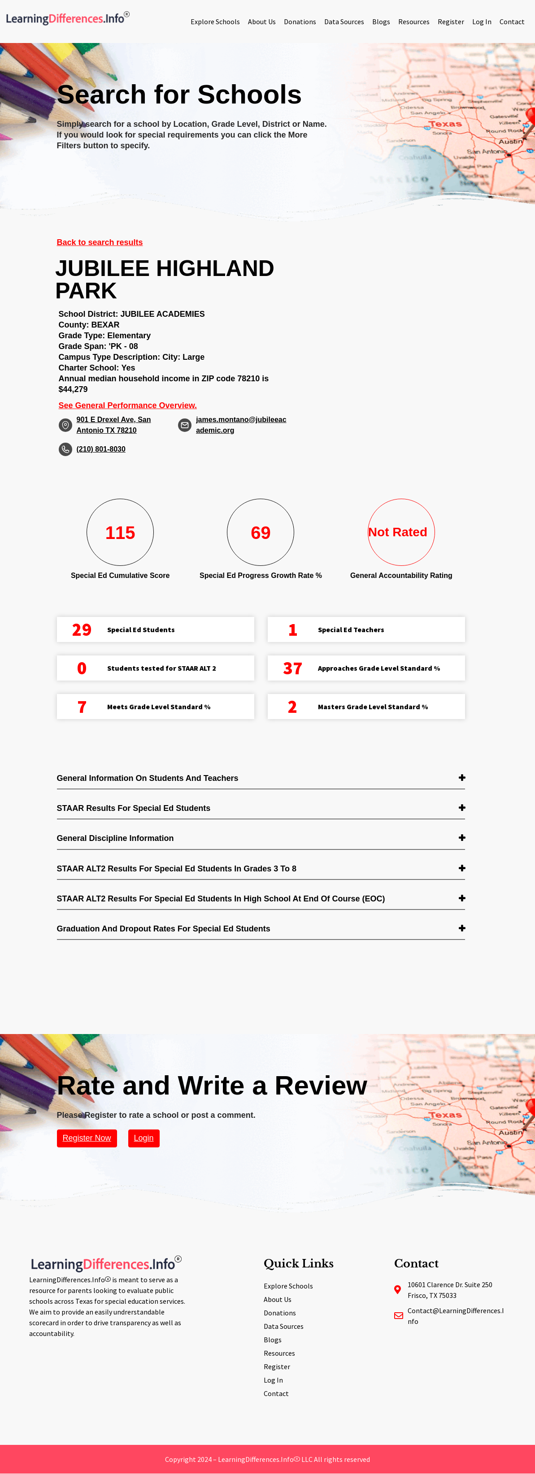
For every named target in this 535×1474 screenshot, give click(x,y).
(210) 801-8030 (101, 449)
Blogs (381, 21)
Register (451, 21)
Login (144, 1138)
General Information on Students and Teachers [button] (148, 778)
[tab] (261, 778)
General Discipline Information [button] (115, 838)
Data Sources (344, 21)
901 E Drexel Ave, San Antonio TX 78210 (114, 425)
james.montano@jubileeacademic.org (241, 425)
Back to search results (100, 242)
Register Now (87, 1138)
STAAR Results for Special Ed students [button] (134, 808)
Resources (414, 21)
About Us (262, 21)
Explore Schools (215, 21)
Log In (482, 21)
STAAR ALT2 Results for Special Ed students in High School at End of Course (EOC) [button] (221, 898)
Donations (300, 21)
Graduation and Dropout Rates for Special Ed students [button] (163, 928)
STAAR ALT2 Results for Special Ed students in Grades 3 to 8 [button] (176, 868)
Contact (512, 21)
